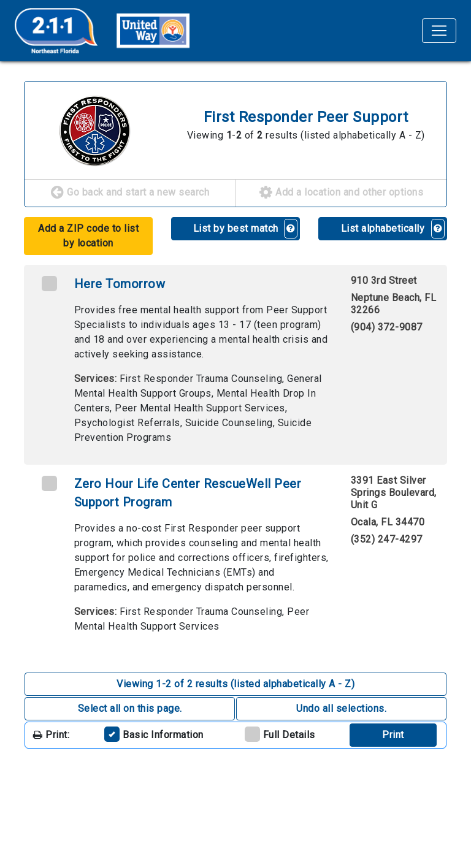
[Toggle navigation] (439, 30)
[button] (291, 228)
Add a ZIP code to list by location (88, 236)
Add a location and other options (341, 193)
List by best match (235, 228)
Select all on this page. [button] (130, 708)
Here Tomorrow (120, 284)
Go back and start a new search (130, 193)
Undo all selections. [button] (341, 708)
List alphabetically (383, 228)
